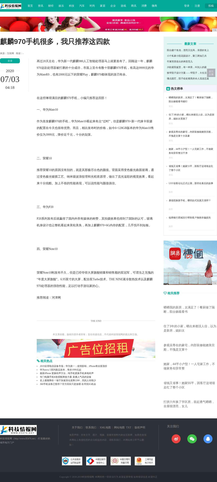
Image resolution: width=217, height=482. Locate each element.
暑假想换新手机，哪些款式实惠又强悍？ (190, 200)
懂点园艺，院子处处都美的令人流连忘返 (188, 78)
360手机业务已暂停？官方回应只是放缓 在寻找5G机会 (68, 384)
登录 (186, 5)
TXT (128, 427)
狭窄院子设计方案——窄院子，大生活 (187, 73)
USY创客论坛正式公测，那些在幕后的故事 (191, 183)
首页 (30, 5)
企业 (113, 5)
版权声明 (140, 427)
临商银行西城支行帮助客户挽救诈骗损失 (190, 217)
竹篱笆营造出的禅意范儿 (180, 61)
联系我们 (91, 427)
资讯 (40, 5)
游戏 (123, 5)
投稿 (211, 5)
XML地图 (105, 427)
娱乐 (61, 5)
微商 (154, 5)
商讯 (133, 5)
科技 (71, 5)
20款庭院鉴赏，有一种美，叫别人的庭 (187, 67)
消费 (144, 5)
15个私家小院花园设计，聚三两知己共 (187, 56)
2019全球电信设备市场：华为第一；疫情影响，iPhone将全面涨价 (73, 366)
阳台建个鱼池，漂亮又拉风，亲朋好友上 (188, 50)
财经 (51, 5)
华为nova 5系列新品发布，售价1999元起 (60, 370)
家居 (102, 5)
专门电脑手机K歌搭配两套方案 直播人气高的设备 (65, 377)
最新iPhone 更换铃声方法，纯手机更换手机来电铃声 (67, 373)
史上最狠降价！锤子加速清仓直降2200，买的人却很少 (68, 380)
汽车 (82, 5)
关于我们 (77, 427)
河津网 (56, 297)
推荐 (171, 192)
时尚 (92, 5)
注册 (197, 5)
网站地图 (119, 427)
